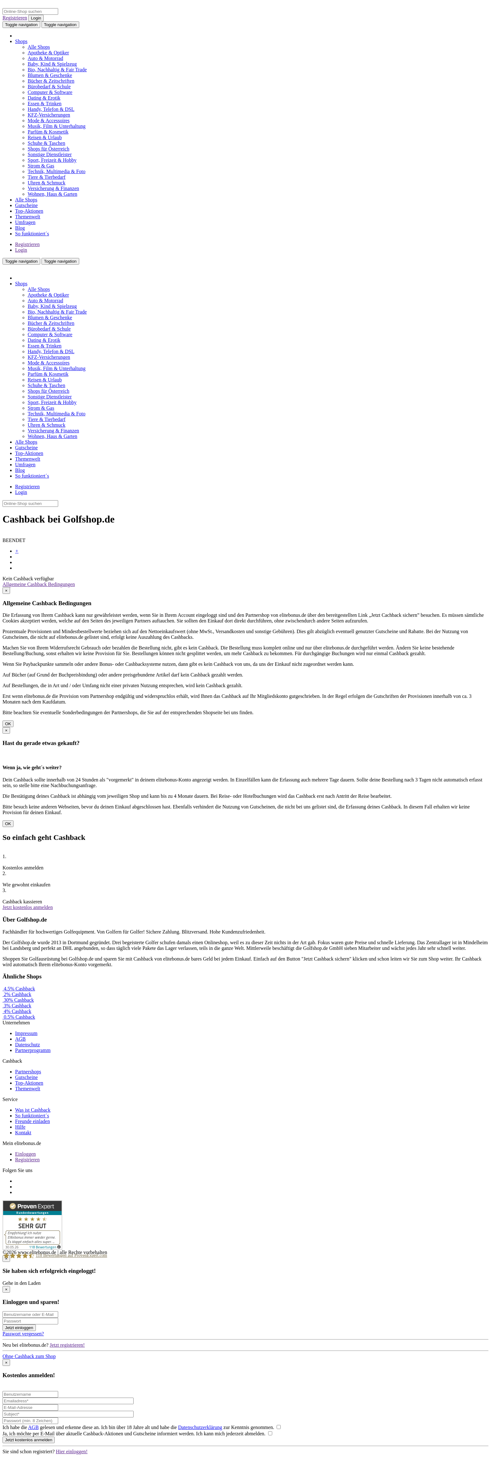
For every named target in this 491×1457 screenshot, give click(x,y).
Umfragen (25, 222)
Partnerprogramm (33, 1050)
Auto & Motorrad (45, 58)
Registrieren (15, 17)
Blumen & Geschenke (50, 75)
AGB (20, 1039)
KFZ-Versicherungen (49, 115)
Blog (20, 228)
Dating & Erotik (44, 98)
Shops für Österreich (48, 148)
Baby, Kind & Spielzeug (52, 64)
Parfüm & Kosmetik (48, 131)
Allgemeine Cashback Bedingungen (39, 584)
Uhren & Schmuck (46, 182)
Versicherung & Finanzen (53, 188)
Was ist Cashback (32, 1110)
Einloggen (25, 1154)
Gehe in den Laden (22, 1283)
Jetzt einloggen (19, 1327)
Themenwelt (27, 216)
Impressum (26, 1033)
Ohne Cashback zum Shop (29, 1356)
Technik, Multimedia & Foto (57, 171)
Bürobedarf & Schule (49, 86)
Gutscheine (26, 205)
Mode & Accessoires (48, 120)
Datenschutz (27, 1044)
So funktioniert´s (32, 233)
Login (36, 18)
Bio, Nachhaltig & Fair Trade (57, 69)
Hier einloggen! (72, 1451)
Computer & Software (50, 92)
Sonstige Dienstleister (50, 154)
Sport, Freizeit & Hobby (52, 160)
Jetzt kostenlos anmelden (28, 907)
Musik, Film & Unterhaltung (57, 126)
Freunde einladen (32, 1121)
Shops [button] (21, 41)
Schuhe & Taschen (46, 143)
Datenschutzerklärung (200, 1427)
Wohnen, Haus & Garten (52, 194)
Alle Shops (39, 47)
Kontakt (23, 1132)
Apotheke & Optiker (48, 52)
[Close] (6, 590)
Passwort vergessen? (23, 1333)
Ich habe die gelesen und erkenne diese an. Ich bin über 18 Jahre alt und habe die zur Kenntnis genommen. (142, 1427)
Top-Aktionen (29, 211)
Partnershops (28, 1071)
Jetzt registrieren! (67, 1345)
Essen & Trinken (45, 103)
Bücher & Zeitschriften (51, 81)
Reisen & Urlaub (45, 137)
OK (8, 723)
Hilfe (20, 1127)
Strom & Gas (41, 165)
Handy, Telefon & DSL (51, 109)
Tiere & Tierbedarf (46, 177)
